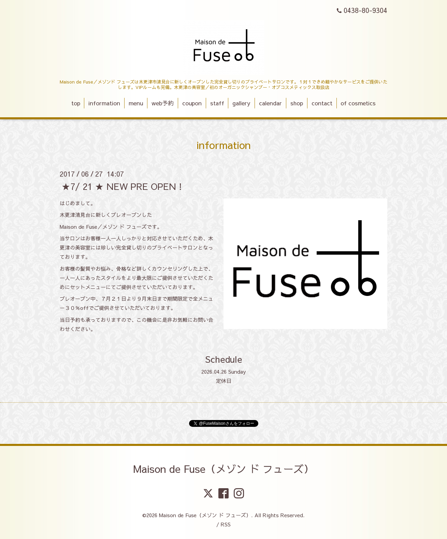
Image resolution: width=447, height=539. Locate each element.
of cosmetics (358, 103)
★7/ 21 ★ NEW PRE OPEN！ (123, 186)
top (75, 103)
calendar (270, 103)
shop (296, 103)
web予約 (163, 103)
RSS (226, 524)
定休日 (223, 380)
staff (217, 103)
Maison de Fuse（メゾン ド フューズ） (223, 469)
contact (322, 103)
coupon (192, 103)
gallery (241, 103)
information (104, 103)
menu (136, 103)
